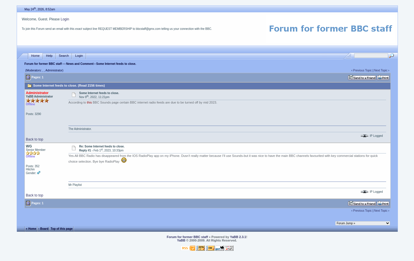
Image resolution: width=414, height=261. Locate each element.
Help (49, 56)
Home (35, 56)
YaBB (181, 240)
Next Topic (381, 70)
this (89, 102)
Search (64, 56)
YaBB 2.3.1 (238, 237)
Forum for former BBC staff (43, 63)
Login (65, 19)
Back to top (34, 139)
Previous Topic (362, 70)
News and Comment (80, 63)
